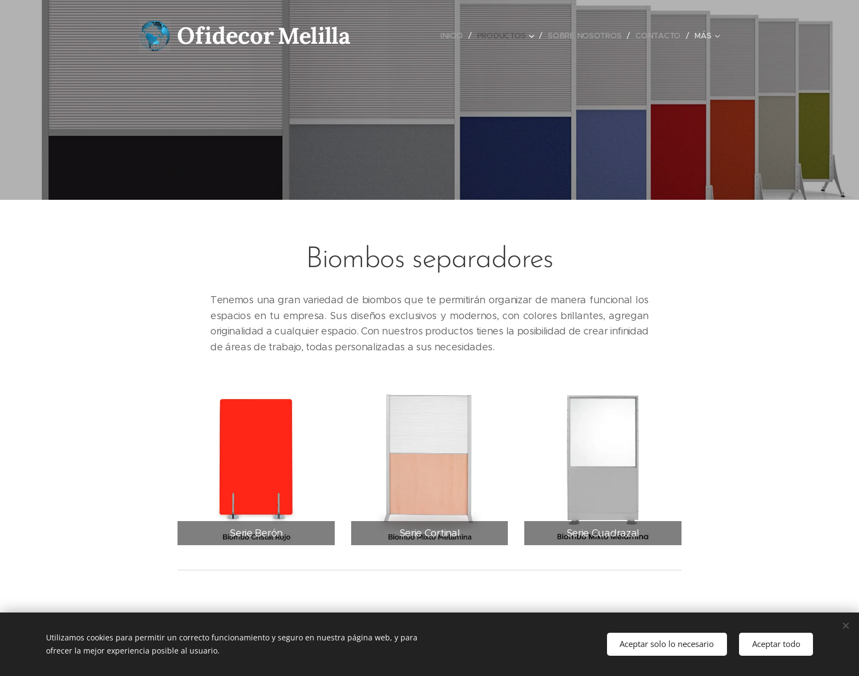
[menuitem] (453, 35)
